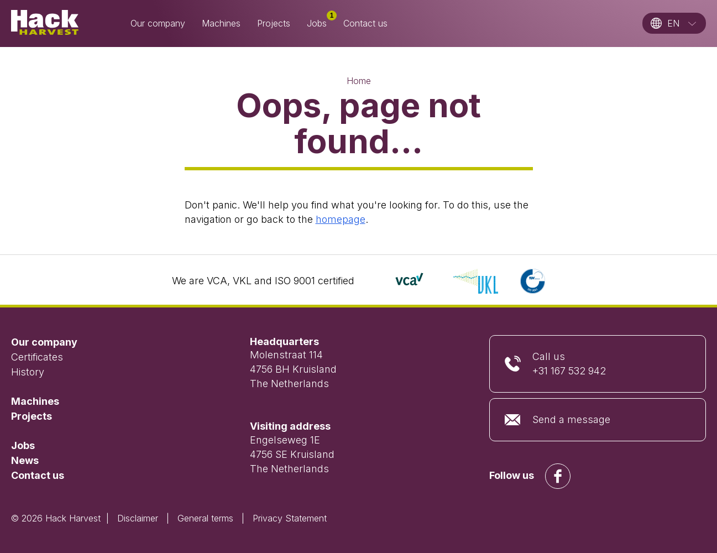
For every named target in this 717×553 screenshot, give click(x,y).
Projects (273, 23)
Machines (221, 23)
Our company (157, 23)
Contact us (365, 23)
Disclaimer (137, 518)
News (25, 460)
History (27, 372)
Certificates (37, 357)
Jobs (321, 22)
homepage (340, 219)
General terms (205, 518)
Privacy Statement (290, 518)
